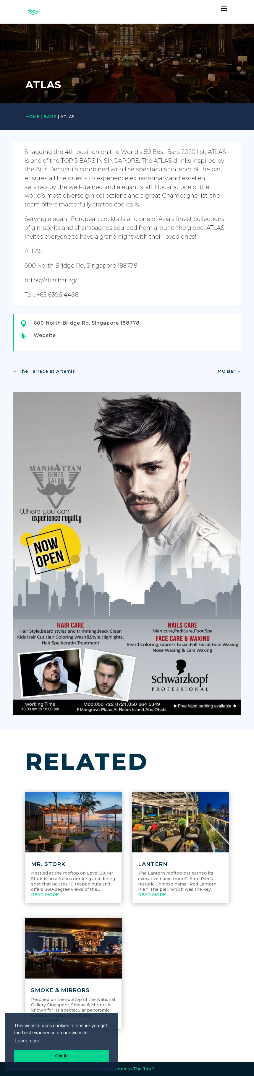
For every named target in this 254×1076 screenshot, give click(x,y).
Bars (50, 116)
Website (45, 335)
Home (32, 116)
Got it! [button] (61, 1056)
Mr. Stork (48, 864)
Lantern (153, 864)
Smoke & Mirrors (60, 990)
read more (45, 894)
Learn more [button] (27, 1040)
